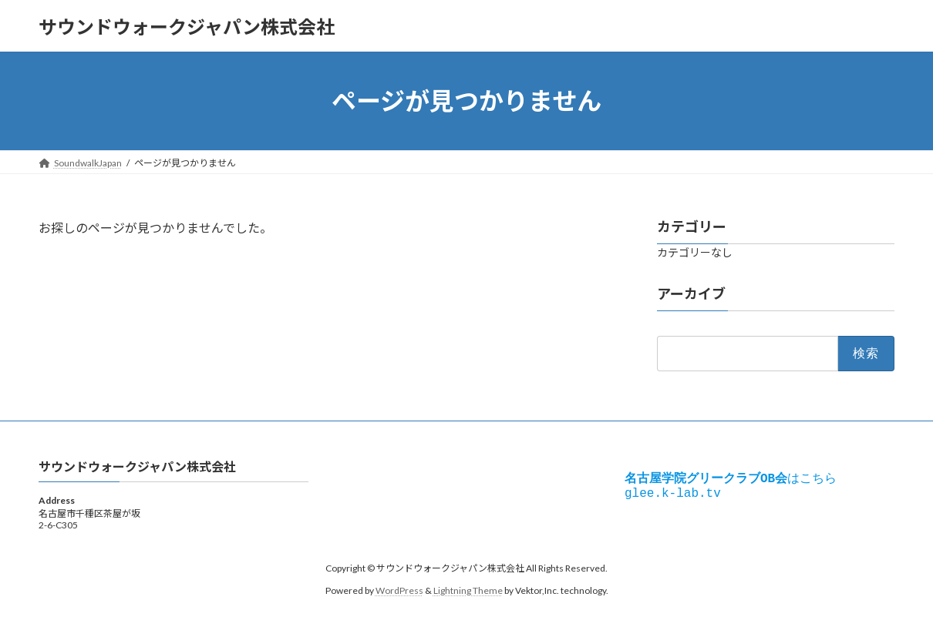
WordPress (399, 590)
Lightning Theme (468, 590)
